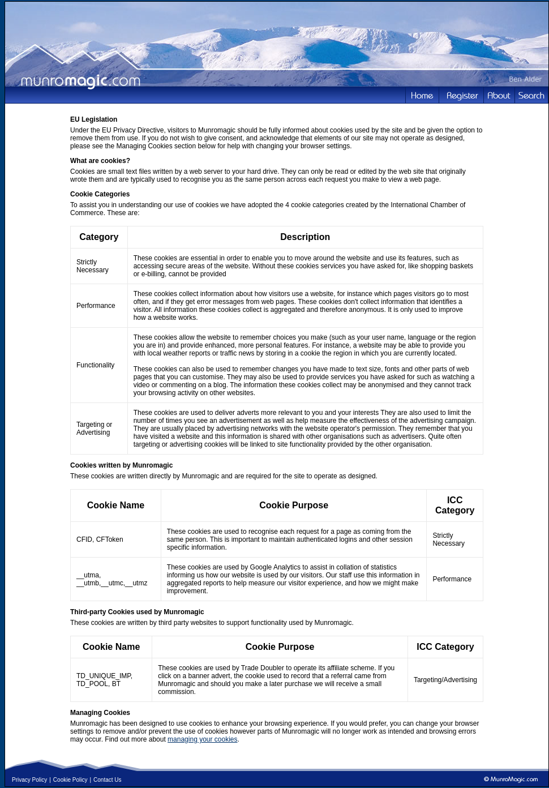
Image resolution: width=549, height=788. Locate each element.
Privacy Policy (29, 780)
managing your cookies (202, 739)
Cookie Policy (70, 780)
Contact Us (107, 780)
